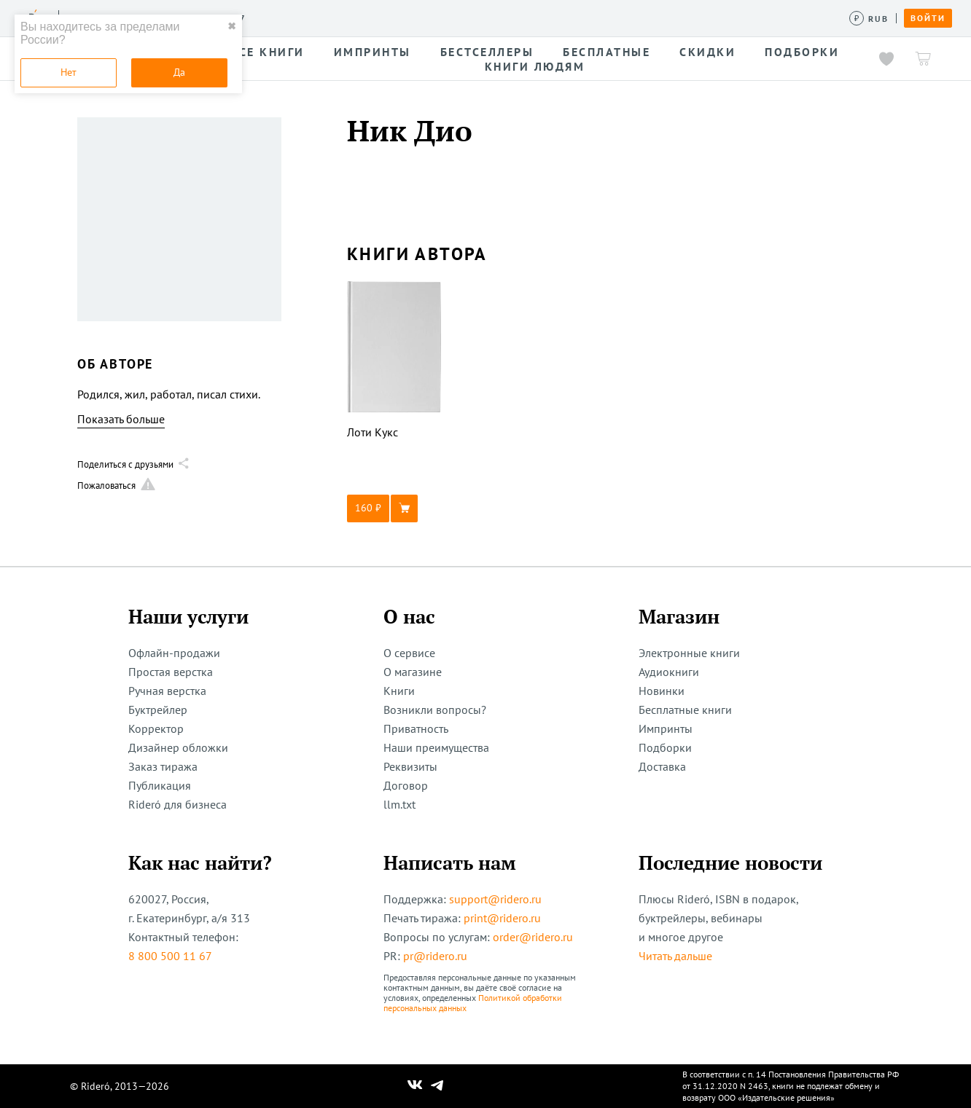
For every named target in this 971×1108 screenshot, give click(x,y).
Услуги (277, 17)
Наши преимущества (436, 747)
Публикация (159, 785)
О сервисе (409, 652)
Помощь (586, 17)
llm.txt (399, 804)
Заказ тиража (163, 766)
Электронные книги (689, 652)
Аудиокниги (669, 671)
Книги (399, 690)
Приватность (415, 728)
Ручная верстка (167, 690)
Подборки (665, 747)
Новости (472, 17)
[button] (394, 508)
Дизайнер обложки (178, 747)
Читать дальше (675, 955)
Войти (927, 18)
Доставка (662, 766)
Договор (405, 785)
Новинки (662, 690)
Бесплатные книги (685, 709)
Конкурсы (341, 17)
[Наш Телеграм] (437, 1086)
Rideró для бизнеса (177, 804)
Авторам (408, 17)
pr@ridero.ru (435, 955)
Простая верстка (170, 671)
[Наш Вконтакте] (415, 1086)
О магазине (412, 671)
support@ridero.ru (495, 899)
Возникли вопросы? (434, 709)
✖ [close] (231, 26)
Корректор (156, 728)
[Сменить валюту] (869, 18)
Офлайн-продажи (174, 652)
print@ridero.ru (502, 918)
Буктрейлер (157, 709)
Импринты (666, 728)
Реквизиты (410, 766)
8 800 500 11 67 (170, 955)
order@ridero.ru (533, 937)
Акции (530, 17)
